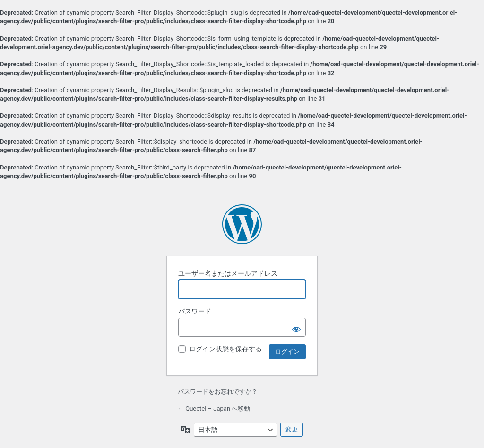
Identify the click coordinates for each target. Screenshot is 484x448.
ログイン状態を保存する (225, 349)
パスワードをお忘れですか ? (217, 391)
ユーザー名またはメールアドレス (227, 273)
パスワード (194, 311)
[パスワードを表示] (296, 327)
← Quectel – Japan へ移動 (214, 408)
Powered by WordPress (242, 224)
